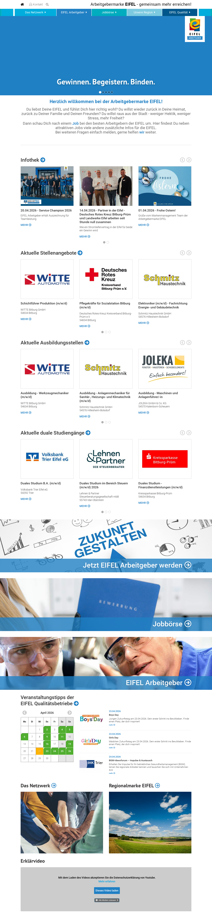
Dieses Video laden (107, 890)
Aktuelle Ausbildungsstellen (55, 342)
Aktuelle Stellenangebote (52, 253)
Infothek (33, 160)
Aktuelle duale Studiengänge (56, 433)
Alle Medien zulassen (107, 900)
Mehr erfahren (106, 881)
